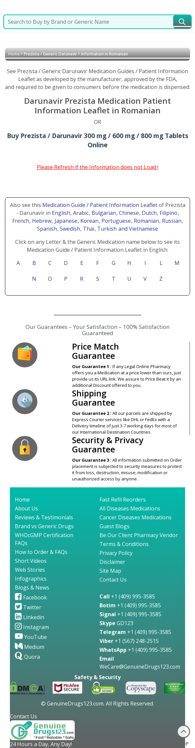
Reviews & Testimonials (44, 517)
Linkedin (29, 617)
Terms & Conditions (124, 544)
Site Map (110, 570)
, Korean (89, 220)
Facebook (31, 597)
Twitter (28, 607)
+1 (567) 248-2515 (129, 641)
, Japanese (65, 220)
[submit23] (182, 21)
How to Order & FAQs (41, 552)
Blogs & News (32, 587)
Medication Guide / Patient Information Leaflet (99, 205)
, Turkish (106, 228)
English (61, 212)
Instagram (32, 627)
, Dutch (148, 212)
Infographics (31, 578)
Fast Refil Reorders (122, 499)
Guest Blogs (114, 526)
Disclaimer (112, 561)
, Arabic (80, 212)
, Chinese (128, 212)
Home (14, 54)
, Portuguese (115, 220)
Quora (27, 656)
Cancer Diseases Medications (135, 517)
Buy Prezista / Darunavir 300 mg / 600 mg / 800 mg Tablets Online (97, 140)
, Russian (171, 220)
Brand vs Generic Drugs (44, 526)
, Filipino (168, 212)
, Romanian (145, 220)
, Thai (88, 228)
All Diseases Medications (129, 508)
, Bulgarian (103, 212)
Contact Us (113, 579)
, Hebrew (41, 220)
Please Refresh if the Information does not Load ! (97, 167)
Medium (29, 646)
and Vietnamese (137, 228)
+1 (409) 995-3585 (127, 596)
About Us (26, 508)
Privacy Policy (116, 553)
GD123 (116, 623)
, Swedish (69, 228)
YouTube (31, 637)
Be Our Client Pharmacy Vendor (138, 535)
